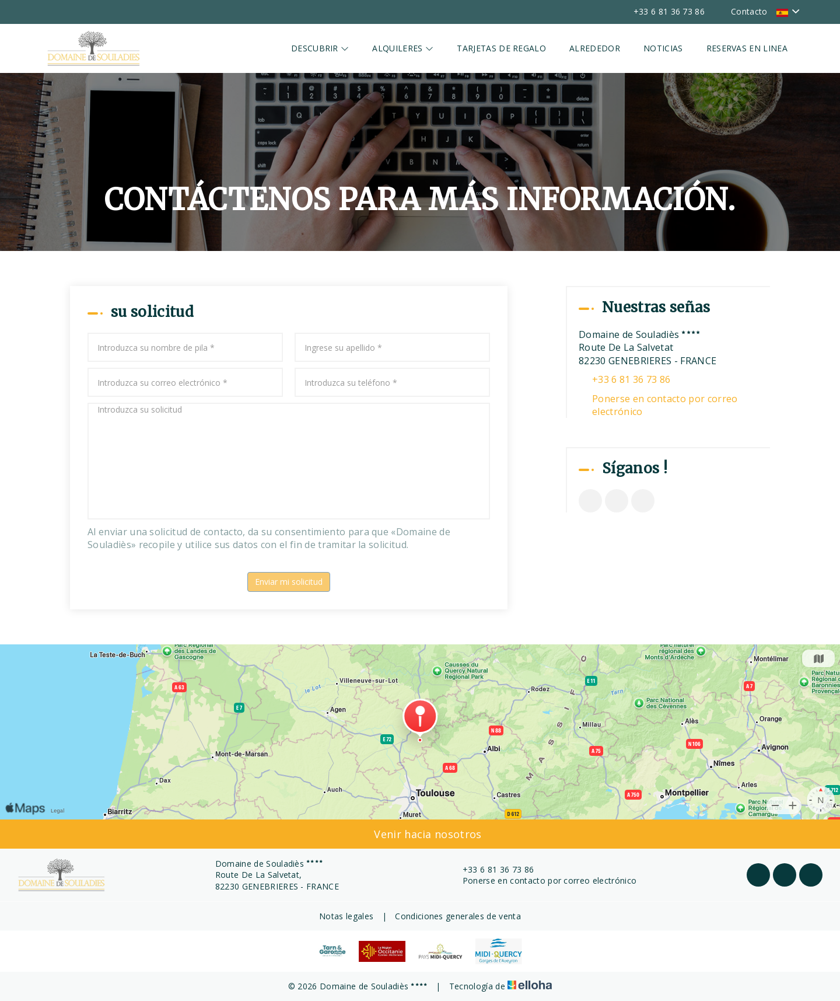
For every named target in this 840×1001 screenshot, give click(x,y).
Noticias (663, 48)
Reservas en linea (747, 48)
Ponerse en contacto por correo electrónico (665, 405)
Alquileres (402, 48)
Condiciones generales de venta (458, 916)
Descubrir (320, 48)
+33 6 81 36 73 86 (491, 869)
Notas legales (346, 916)
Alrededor (594, 48)
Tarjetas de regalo (501, 48)
